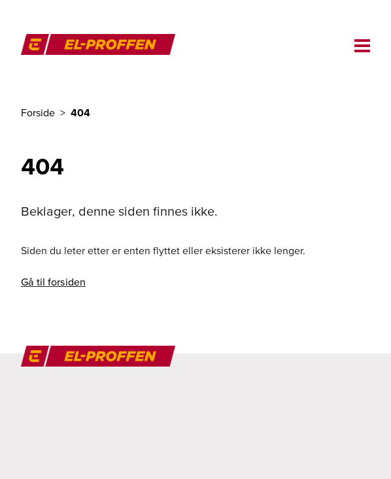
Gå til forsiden (53, 282)
